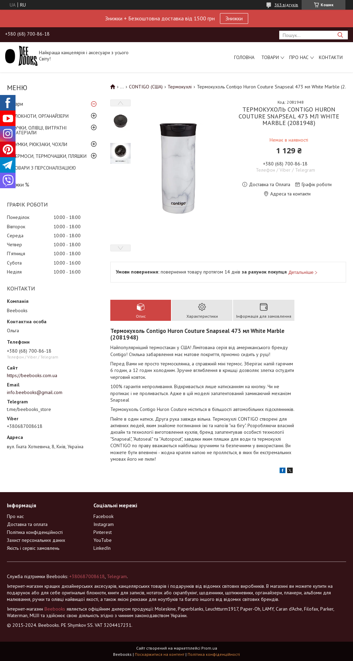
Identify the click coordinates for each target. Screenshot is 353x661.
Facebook (103, 516)
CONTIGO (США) (146, 86)
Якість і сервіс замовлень (33, 548)
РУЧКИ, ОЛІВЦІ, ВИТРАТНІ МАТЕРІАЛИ (39, 130)
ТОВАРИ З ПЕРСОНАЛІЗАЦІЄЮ (44, 168)
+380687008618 (87, 576)
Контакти (331, 57)
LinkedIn (102, 548)
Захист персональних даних (36, 540)
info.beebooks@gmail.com (34, 392)
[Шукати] (340, 35)
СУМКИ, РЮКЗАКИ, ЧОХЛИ (39, 144)
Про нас (299, 57)
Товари (270, 57)
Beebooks (54, 609)
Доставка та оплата (27, 524)
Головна (244, 57)
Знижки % (18, 184)
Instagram (103, 524)
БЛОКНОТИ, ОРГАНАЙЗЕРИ (40, 116)
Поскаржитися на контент (159, 654)
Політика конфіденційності (35, 532)
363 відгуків (286, 4)
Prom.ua (209, 648)
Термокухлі (180, 86)
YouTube (102, 540)
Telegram (117, 576)
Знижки (234, 18)
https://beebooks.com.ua (32, 375)
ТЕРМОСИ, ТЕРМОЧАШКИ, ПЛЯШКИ (49, 156)
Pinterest (102, 532)
